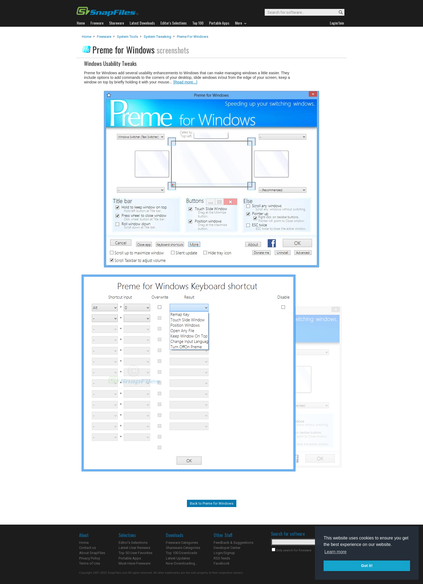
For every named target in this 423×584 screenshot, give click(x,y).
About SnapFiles (92, 553)
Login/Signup (224, 553)
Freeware (104, 37)
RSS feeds (222, 558)
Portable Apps (130, 558)
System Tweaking (157, 37)
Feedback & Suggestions (233, 543)
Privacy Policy (89, 558)
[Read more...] (185, 82)
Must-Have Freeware (134, 563)
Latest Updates (178, 558)
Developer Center (227, 548)
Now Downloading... (181, 563)
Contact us (87, 548)
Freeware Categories (182, 543)
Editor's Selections (133, 543)
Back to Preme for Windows (211, 503)
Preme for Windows (192, 37)
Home (86, 37)
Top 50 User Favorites (135, 553)
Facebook (222, 563)
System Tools (127, 37)
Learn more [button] (335, 551)
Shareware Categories (183, 548)
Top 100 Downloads (181, 553)
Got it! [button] (366, 565)
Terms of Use (89, 563)
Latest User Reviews (134, 548)
